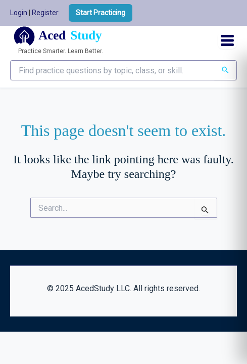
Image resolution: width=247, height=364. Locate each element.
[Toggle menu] (227, 40)
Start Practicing (100, 13)
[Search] (225, 70)
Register (45, 13)
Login (18, 13)
